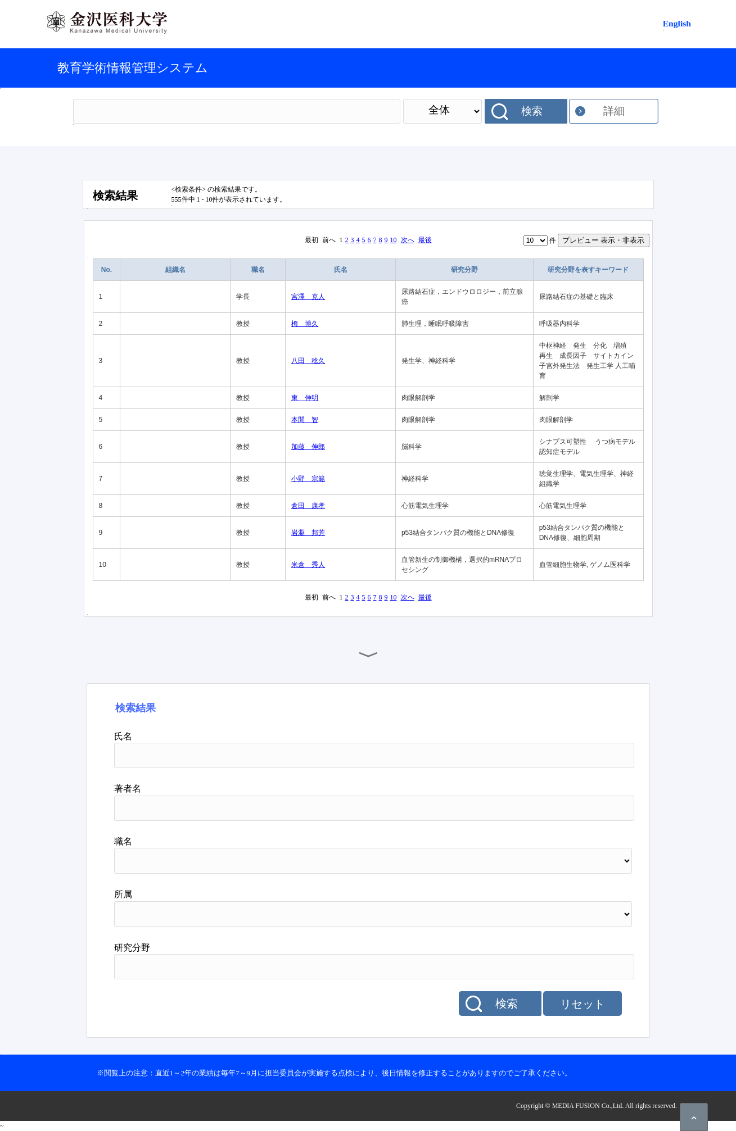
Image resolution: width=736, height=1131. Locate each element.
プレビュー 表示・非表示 (603, 240)
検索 (532, 111)
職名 (258, 270)
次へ (407, 240)
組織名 (175, 270)
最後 (425, 240)
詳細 (614, 111)
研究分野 (464, 270)
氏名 (340, 270)
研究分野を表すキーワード (588, 270)
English (677, 23)
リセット (582, 1004)
